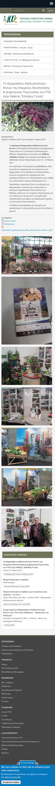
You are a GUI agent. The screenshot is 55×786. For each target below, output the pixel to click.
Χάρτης (4, 664)
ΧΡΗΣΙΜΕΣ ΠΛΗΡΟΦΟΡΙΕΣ (15, 41)
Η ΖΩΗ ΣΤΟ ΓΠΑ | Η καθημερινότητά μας (21, 60)
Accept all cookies (11, 782)
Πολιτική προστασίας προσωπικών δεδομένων (20, 741)
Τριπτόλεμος (6, 719)
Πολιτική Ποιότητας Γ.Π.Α (11, 737)
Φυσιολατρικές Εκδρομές (11, 690)
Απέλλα (4, 749)
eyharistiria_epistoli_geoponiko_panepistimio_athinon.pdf (26, 230)
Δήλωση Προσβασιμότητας (12, 745)
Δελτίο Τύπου (10, 221)
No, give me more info (11, 777)
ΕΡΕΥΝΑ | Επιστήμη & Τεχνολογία (18, 66)
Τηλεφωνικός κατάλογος (11, 646)
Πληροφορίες (6, 653)
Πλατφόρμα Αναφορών (10, 727)
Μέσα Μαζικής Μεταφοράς (12, 672)
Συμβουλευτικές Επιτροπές (12, 723)
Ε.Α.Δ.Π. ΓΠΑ (6, 712)
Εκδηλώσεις (6, 686)
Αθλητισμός (6, 693)
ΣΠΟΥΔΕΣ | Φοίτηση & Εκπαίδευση (19, 53)
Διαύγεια (5, 752)
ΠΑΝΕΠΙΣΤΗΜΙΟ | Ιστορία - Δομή (18, 47)
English (50, 11)
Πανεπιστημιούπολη (9, 668)
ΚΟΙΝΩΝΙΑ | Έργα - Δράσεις (16, 72)
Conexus (5, 701)
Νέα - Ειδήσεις (7, 682)
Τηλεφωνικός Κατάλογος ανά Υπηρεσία (17, 650)
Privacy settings (27, 762)
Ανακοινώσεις (7, 697)
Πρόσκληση (9, 224)
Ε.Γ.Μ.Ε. (4, 715)
